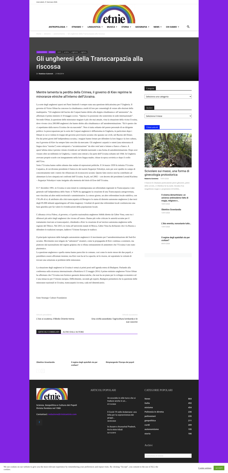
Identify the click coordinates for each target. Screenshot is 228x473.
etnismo (77, 26)
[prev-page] (38, 371)
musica (112, 26)
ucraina (66, 52)
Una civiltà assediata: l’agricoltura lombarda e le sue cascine (114, 320)
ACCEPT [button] (219, 468)
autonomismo (59, 34)
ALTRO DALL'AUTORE (73, 332)
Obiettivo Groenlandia (45, 362)
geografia (142, 26)
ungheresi (74, 52)
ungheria (83, 52)
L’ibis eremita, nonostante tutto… (176, 223)
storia (126, 26)
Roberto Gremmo (151, 178)
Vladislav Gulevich (46, 74)
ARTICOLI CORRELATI (48, 332)
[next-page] (43, 371)
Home (38, 34)
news (158, 26)
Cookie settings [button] (204, 468)
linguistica (95, 26)
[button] (188, 27)
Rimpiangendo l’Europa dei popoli (120, 362)
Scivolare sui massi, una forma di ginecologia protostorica (167, 172)
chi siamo (172, 26)
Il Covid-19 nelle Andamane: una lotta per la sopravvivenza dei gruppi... (122, 415)
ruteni (59, 52)
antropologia (58, 26)
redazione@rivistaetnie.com (62, 414)
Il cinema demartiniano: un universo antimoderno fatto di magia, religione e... (174, 198)
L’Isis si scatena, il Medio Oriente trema (55, 319)
